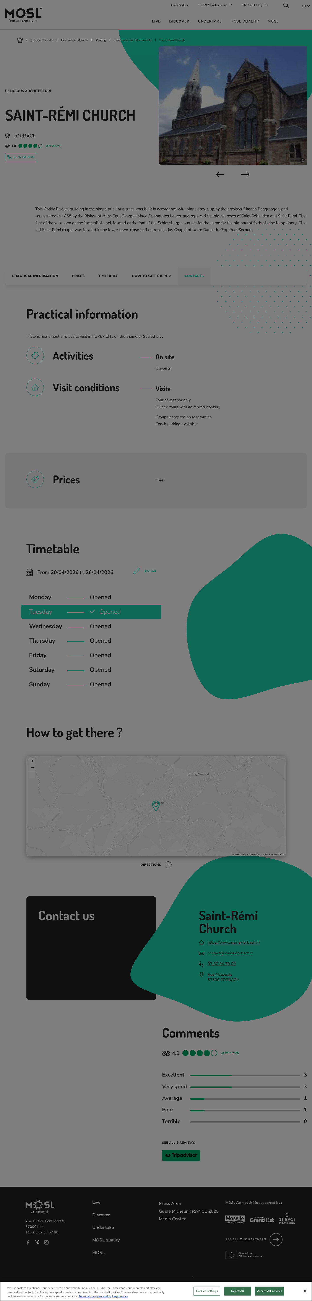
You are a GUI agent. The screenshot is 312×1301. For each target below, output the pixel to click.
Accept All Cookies (269, 1291)
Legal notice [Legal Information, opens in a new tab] (120, 1296)
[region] (156, 1291)
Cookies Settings (207, 1291)
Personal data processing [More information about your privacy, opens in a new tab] (94, 1296)
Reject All (237, 1291)
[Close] (305, 1291)
